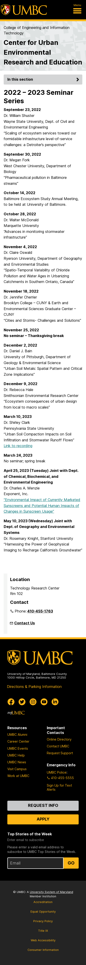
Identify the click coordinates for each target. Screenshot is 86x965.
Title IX (43, 930)
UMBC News (16, 762)
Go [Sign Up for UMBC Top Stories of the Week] (71, 863)
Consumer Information (43, 950)
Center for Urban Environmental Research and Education (43, 52)
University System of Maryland (51, 892)
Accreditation (43, 902)
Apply (43, 819)
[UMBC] (24, 10)
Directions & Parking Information (34, 686)
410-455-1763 (40, 611)
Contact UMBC (58, 746)
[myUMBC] (16, 713)
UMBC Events (17, 748)
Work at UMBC (18, 776)
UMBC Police (57, 772)
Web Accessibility (43, 940)
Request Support (60, 753)
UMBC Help (16, 755)
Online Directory (59, 739)
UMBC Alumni (17, 734)
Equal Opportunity (43, 911)
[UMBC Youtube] (44, 702)
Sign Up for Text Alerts (59, 787)
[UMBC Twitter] (22, 702)
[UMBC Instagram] (33, 702)
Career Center (18, 741)
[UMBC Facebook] (11, 702)
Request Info (43, 805)
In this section (43, 79)
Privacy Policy (43, 921)
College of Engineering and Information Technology (36, 30)
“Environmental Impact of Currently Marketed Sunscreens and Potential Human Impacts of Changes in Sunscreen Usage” (42, 505)
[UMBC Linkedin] (55, 702)
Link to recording (18, 445)
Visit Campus (17, 769)
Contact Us (24, 623)
